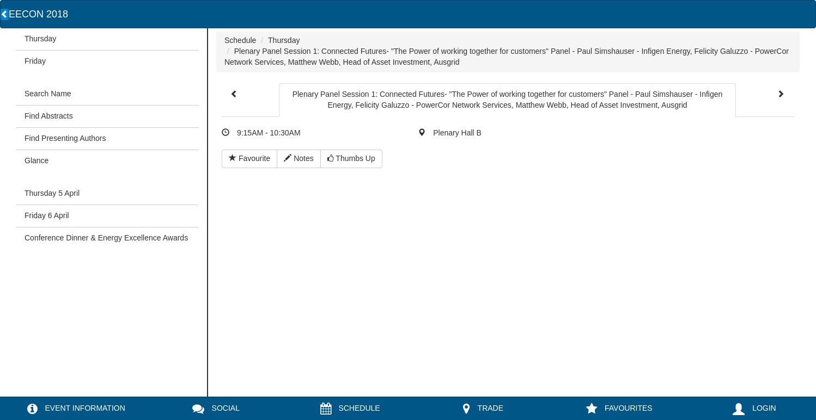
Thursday (40, 38)
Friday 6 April (47, 215)
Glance (36, 160)
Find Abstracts (49, 116)
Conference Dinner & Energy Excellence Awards (106, 237)
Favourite (249, 158)
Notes (298, 158)
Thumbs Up (351, 158)
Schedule (240, 40)
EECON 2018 (38, 14)
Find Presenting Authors (65, 138)
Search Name (48, 93)
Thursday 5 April (52, 193)
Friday (35, 61)
